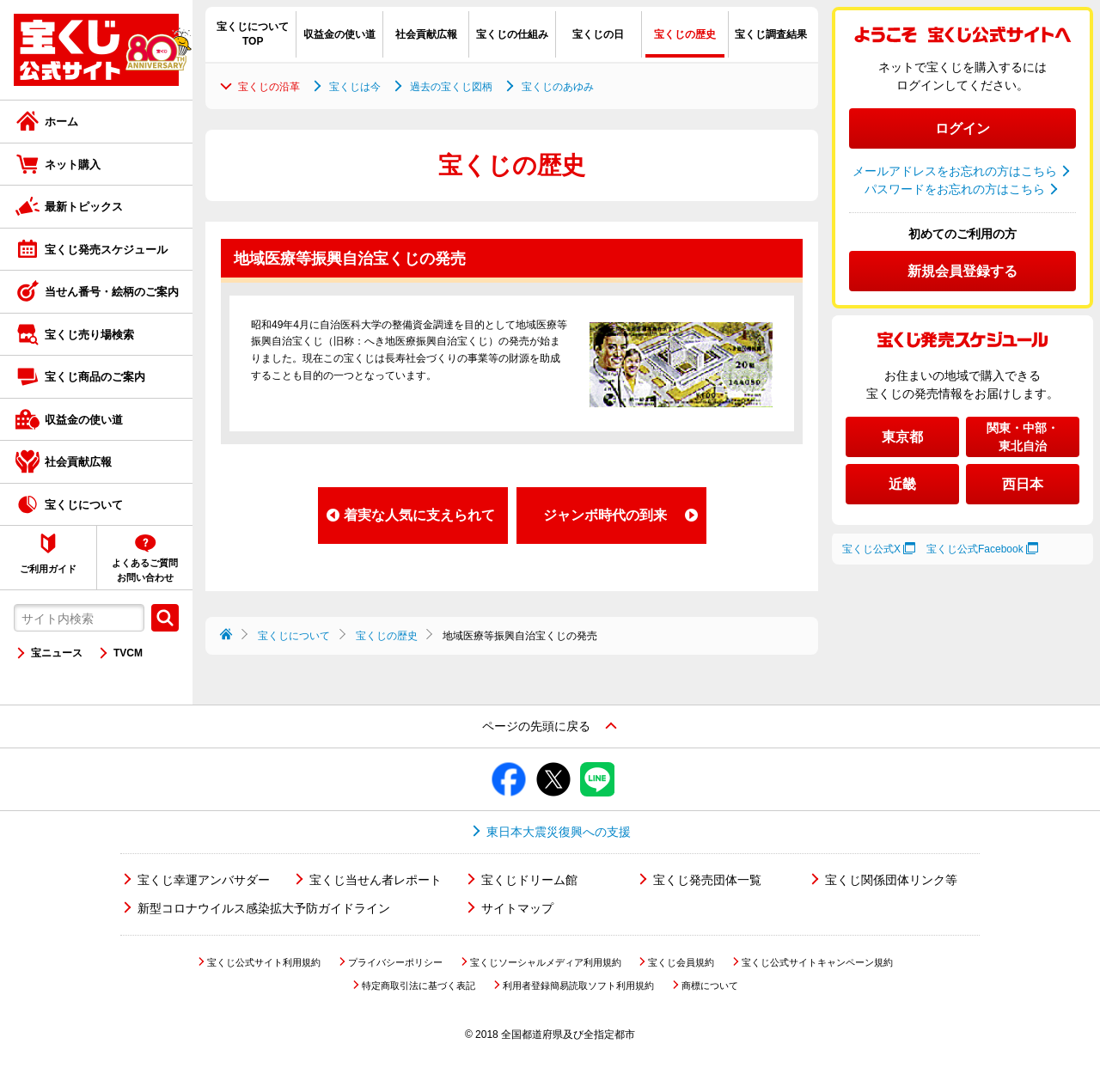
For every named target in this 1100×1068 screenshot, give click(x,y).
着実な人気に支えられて (419, 515)
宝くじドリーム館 (529, 880)
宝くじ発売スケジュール (106, 249)
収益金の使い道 (84, 419)
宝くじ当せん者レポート (375, 880)
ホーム (61, 121)
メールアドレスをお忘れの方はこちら (954, 171)
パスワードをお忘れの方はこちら (955, 189)
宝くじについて (84, 504)
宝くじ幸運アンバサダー (204, 880)
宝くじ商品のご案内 (95, 376)
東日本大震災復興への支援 (558, 832)
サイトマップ (517, 908)
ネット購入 (73, 164)
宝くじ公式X (871, 549)
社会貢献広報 (78, 461)
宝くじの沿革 (269, 87)
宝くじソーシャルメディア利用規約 (545, 962)
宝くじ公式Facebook (975, 549)
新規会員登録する (963, 271)
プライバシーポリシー (395, 962)
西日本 (1022, 484)
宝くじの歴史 (387, 636)
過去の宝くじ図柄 (451, 87)
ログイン (962, 128)
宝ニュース (56, 653)
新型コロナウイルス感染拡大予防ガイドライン (264, 908)
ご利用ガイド (48, 569)
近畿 (902, 484)
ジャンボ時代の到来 (605, 515)
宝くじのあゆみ (558, 87)
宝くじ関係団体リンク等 (891, 880)
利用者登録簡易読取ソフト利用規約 (578, 985)
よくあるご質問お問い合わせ (145, 570)
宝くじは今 (355, 87)
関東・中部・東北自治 (1023, 437)
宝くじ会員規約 (681, 962)
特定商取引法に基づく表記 (418, 985)
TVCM (128, 653)
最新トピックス (84, 206)
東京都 (902, 437)
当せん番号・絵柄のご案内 (112, 291)
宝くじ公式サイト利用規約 (264, 962)
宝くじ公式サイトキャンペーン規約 (817, 962)
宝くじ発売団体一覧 (707, 880)
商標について (709, 985)
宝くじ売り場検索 (89, 334)
